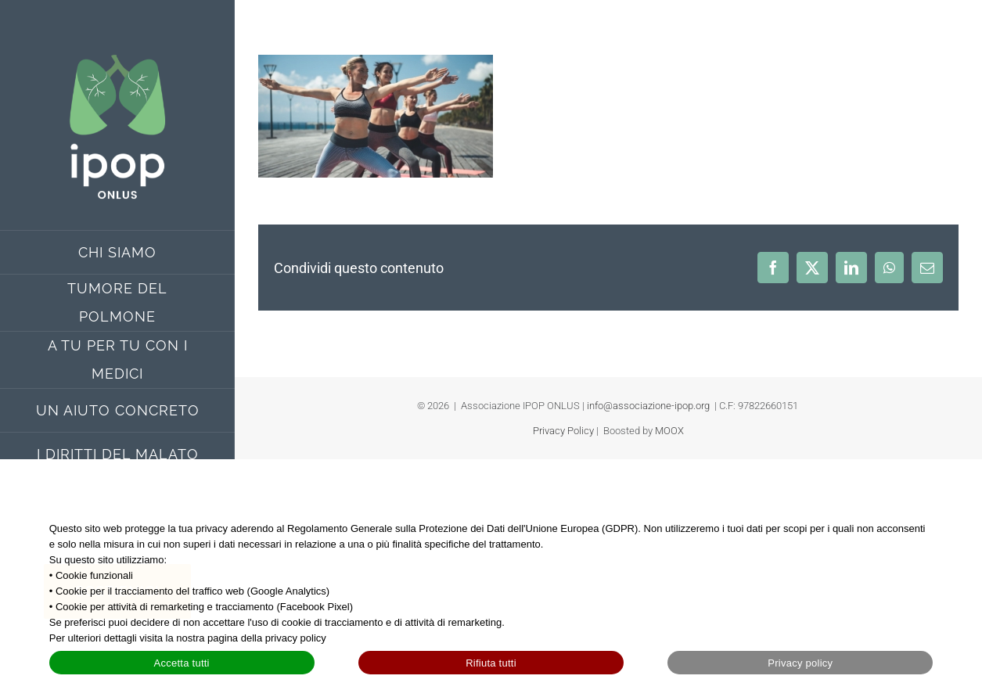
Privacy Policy (563, 431)
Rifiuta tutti (491, 663)
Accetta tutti (182, 663)
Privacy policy (800, 663)
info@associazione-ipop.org (648, 405)
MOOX (669, 431)
